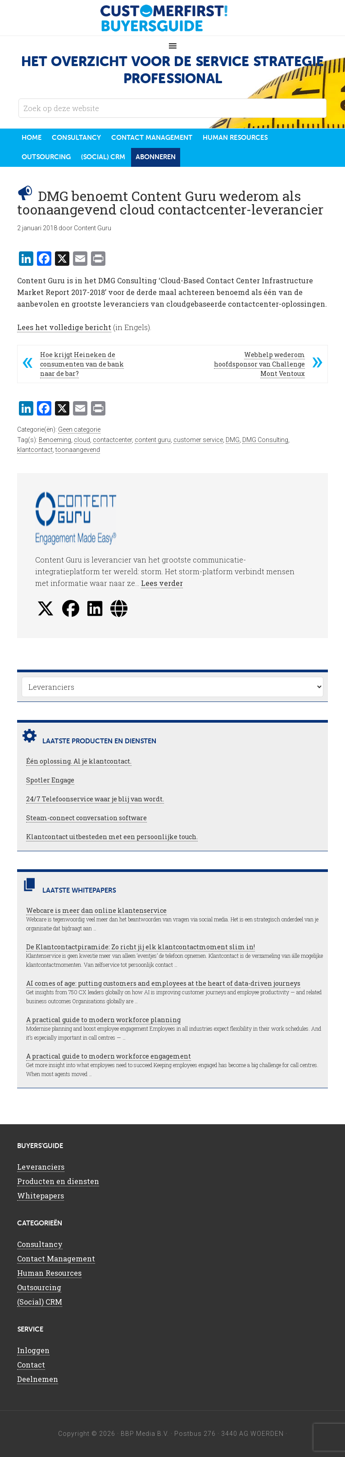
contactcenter (112, 439)
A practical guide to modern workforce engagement (108, 1056)
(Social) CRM (39, 1301)
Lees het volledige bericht (64, 327)
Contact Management (56, 1258)
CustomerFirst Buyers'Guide (172, 17)
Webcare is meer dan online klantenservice (96, 910)
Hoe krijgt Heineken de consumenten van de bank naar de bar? (82, 364)
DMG (233, 439)
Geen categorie (79, 429)
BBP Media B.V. (145, 1433)
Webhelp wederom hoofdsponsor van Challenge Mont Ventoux (259, 364)
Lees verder (162, 583)
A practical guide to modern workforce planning (103, 1019)
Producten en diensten (58, 1181)
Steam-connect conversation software (86, 817)
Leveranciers (40, 1166)
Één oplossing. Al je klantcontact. (79, 761)
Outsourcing (39, 1287)
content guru (153, 439)
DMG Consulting (265, 439)
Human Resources (49, 1273)
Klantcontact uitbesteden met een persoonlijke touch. (112, 836)
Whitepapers (40, 1195)
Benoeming (55, 439)
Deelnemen (37, 1379)
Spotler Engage (50, 780)
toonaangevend (77, 449)
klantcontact (35, 449)
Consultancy (40, 1244)
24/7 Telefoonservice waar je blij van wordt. (95, 799)
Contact (31, 1364)
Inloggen (33, 1350)
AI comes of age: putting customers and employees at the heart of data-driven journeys (163, 983)
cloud (82, 439)
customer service (198, 439)
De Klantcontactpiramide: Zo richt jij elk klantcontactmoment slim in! (140, 947)
